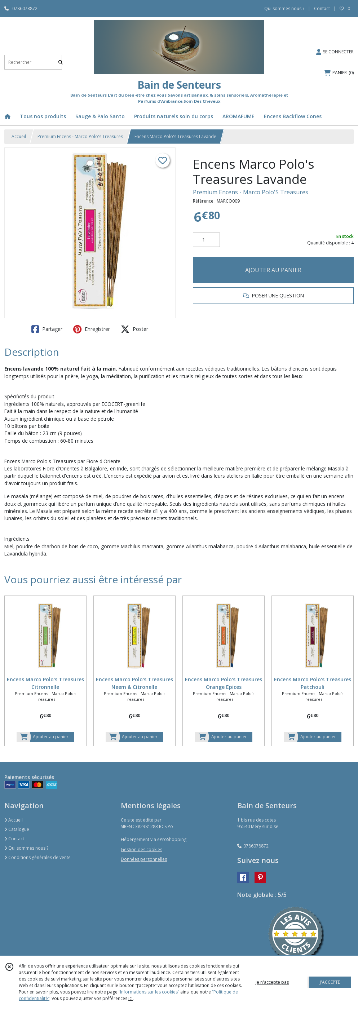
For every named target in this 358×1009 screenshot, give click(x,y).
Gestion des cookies (141, 849)
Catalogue (16, 829)
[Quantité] (206, 240)
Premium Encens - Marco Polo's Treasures (80, 136)
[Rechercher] (60, 62)
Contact (322, 8)
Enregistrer (91, 329)
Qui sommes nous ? (26, 848)
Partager (46, 329)
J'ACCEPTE (330, 982)
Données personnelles (144, 859)
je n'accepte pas (272, 982)
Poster (134, 329)
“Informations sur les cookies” (149, 992)
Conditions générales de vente (37, 857)
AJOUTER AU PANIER (273, 270)
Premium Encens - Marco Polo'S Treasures (250, 192)
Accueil (19, 136)
